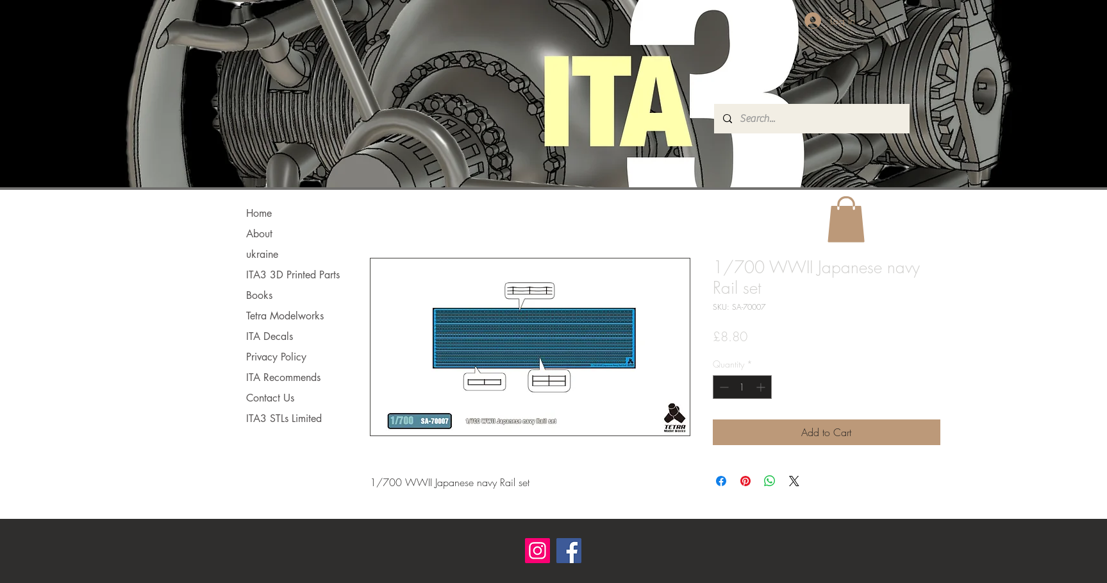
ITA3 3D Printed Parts (293, 275)
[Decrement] (723, 387)
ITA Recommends (283, 377)
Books (259, 295)
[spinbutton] (742, 387)
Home (259, 213)
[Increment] (762, 387)
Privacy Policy (276, 357)
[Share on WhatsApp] (770, 481)
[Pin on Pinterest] (745, 481)
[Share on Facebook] (721, 481)
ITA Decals (269, 336)
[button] (846, 219)
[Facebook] (568, 550)
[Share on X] (794, 481)
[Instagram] (537, 550)
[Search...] (811, 118)
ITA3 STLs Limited (284, 418)
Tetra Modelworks (285, 316)
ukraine (262, 254)
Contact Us (270, 398)
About (259, 234)
